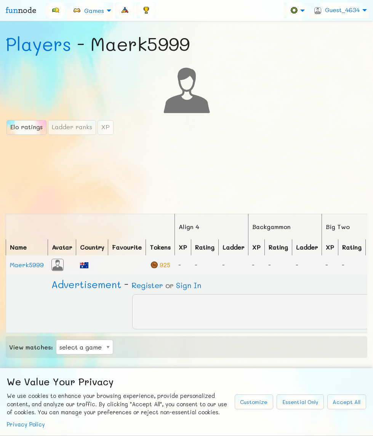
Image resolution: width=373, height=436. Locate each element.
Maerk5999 (27, 265)
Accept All (346, 402)
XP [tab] (105, 127)
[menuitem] (55, 10)
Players (38, 44)
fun (21, 10)
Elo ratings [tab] (26, 127)
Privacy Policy (26, 424)
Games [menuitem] (88, 10)
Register (147, 285)
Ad (86, 284)
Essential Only (300, 402)
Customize (253, 402)
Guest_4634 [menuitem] (337, 10)
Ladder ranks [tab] (72, 127)
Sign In (188, 285)
